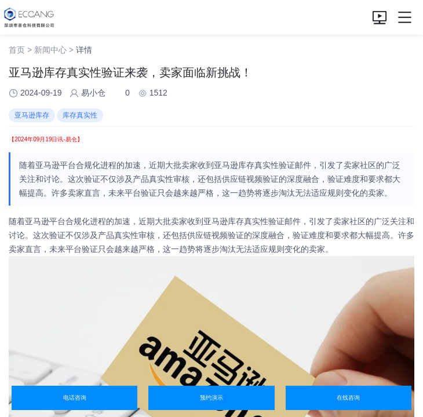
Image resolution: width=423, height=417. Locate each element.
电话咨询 (74, 397)
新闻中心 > (54, 49)
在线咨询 (348, 397)
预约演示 (211, 397)
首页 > (20, 49)
